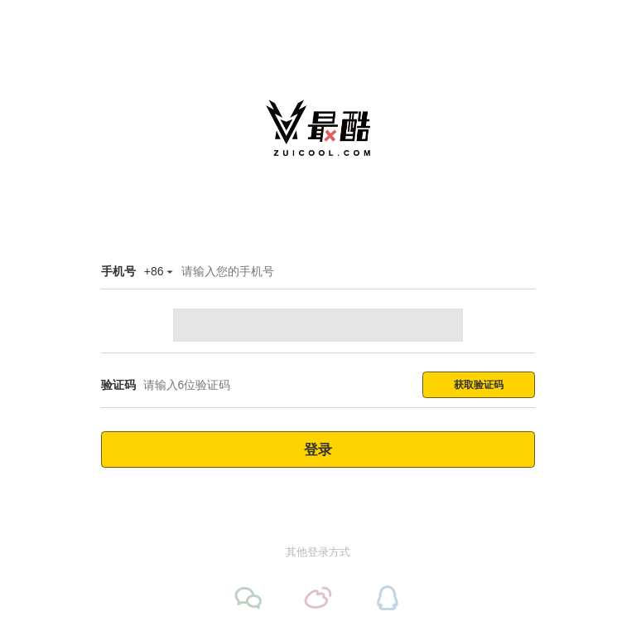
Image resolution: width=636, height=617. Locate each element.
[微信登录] (248, 598)
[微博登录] (318, 598)
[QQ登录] (387, 598)
